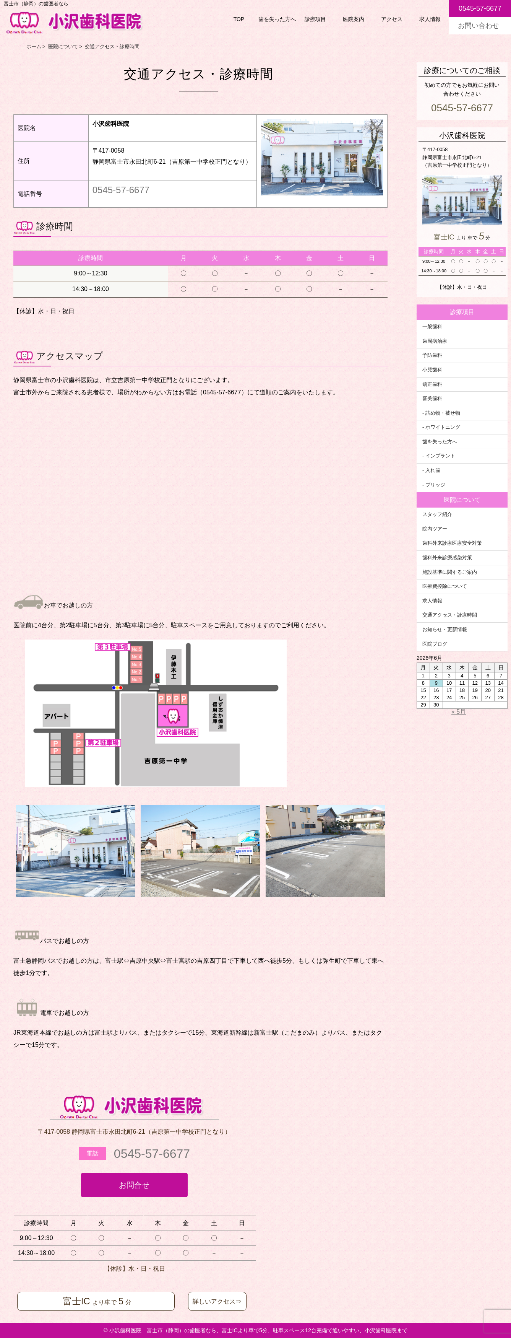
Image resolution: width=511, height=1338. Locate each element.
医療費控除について (444, 586)
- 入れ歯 (431, 470)
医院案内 (353, 19)
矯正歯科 (432, 384)
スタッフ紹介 (437, 514)
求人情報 (430, 19)
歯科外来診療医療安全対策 (452, 543)
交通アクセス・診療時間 (449, 615)
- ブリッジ (433, 485)
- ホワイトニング (441, 427)
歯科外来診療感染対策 (447, 557)
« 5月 (458, 711)
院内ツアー (434, 529)
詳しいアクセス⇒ (217, 1301)
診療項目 (315, 19)
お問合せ (134, 1185)
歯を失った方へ (277, 19)
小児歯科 (432, 370)
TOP (239, 19)
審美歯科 (432, 398)
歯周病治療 (434, 341)
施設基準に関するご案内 (449, 572)
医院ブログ (434, 644)
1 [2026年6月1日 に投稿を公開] (423, 676)
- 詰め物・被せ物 (441, 413)
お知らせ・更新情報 (444, 629)
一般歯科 (432, 326)
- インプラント (438, 456)
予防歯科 (432, 355)
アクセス (391, 19)
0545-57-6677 (120, 190)
